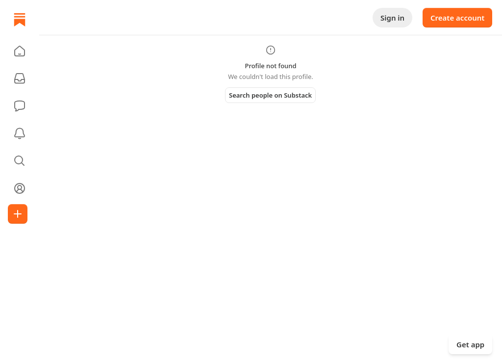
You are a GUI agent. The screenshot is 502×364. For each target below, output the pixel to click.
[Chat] (19, 106)
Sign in (392, 18)
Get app (470, 344)
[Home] (19, 19)
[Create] (17, 214)
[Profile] (19, 188)
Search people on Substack (270, 95)
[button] (19, 51)
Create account (457, 18)
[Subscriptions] (19, 78)
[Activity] (19, 133)
